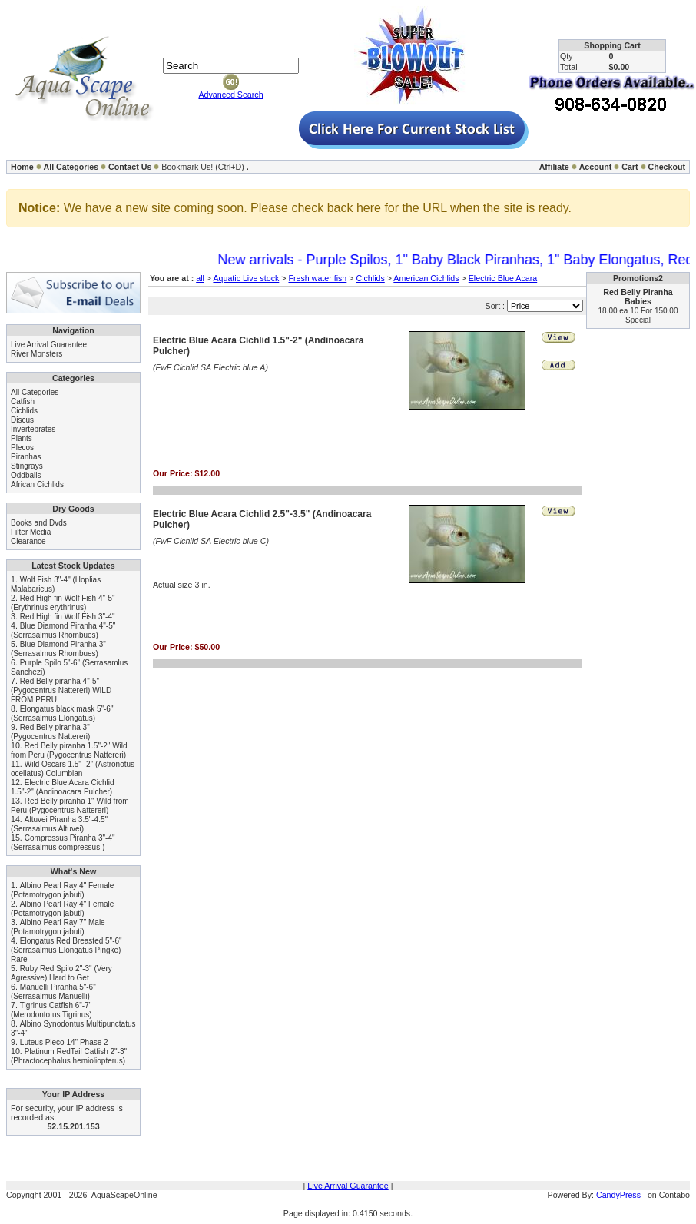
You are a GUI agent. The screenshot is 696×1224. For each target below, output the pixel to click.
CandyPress (618, 1194)
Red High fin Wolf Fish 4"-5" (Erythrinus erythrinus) (63, 603)
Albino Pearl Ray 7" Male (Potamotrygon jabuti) (58, 927)
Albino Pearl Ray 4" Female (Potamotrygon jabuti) (62, 890)
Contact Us (129, 166)
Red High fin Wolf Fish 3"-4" (67, 616)
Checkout (666, 166)
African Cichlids (37, 484)
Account (595, 166)
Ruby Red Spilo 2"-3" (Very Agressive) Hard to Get (61, 973)
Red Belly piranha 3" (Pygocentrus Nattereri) (50, 732)
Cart (629, 166)
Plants (21, 438)
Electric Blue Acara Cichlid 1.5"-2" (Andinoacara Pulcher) (62, 787)
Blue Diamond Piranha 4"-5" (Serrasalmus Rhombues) (63, 630)
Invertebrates (33, 429)
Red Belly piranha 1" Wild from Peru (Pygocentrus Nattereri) (70, 805)
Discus (22, 420)
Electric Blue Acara (503, 278)
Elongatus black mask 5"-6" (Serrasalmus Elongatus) (62, 713)
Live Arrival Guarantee (49, 344)
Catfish (23, 401)
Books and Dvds (39, 523)
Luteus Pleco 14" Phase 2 (64, 1042)
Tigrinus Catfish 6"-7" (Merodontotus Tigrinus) (51, 1010)
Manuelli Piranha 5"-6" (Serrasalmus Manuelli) (53, 991)
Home (22, 166)
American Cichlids (426, 278)
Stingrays (27, 466)
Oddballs (26, 475)
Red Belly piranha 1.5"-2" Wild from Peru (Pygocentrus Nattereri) (69, 750)
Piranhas (26, 457)
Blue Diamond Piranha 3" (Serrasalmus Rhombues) (58, 649)
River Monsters (36, 354)
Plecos (22, 447)
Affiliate (554, 166)
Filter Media (31, 532)
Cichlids (24, 410)
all (200, 278)
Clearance (28, 541)
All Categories (71, 166)
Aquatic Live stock (246, 278)
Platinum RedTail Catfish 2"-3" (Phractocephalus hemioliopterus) (69, 1056)
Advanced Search (230, 94)
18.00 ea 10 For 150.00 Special (638, 315)
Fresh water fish (317, 278)
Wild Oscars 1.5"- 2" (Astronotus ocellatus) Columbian (72, 769)
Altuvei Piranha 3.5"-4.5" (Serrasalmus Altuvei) (59, 824)
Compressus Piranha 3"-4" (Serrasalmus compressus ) (63, 842)
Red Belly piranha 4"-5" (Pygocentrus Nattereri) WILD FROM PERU (61, 690)
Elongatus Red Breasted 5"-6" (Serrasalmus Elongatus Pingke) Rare (66, 950)
